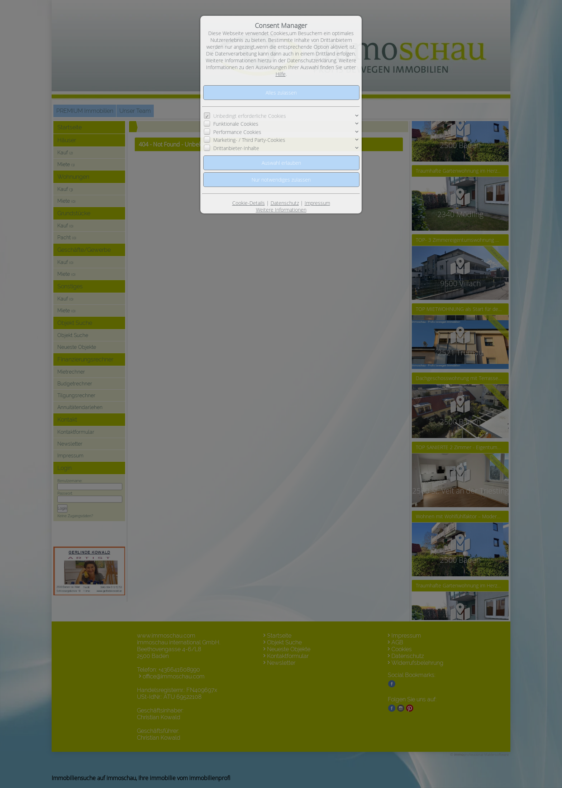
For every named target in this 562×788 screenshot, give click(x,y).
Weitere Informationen (281, 209)
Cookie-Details (248, 203)
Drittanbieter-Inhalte (236, 148)
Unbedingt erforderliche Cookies (249, 115)
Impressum (317, 203)
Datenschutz (285, 203)
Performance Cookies (237, 132)
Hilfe (281, 74)
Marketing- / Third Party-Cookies (249, 139)
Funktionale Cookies (235, 123)
